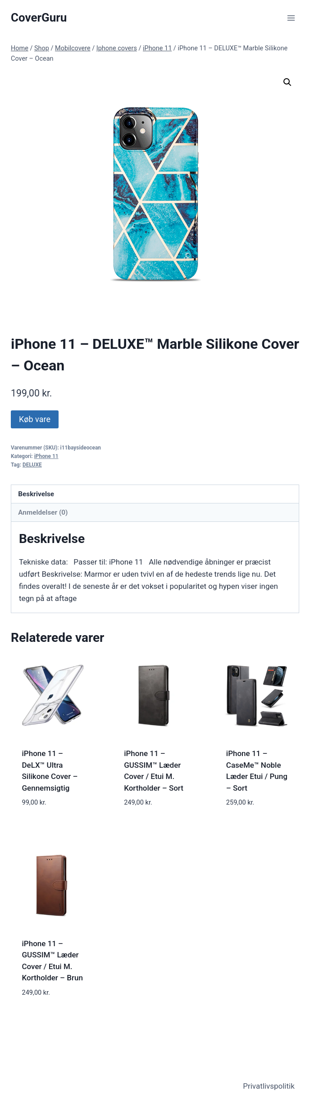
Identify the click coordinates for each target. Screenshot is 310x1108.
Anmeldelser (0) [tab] (43, 512)
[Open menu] (291, 18)
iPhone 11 (46, 456)
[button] (287, 82)
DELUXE (32, 465)
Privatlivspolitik (269, 1085)
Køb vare (34, 419)
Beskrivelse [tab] (36, 494)
